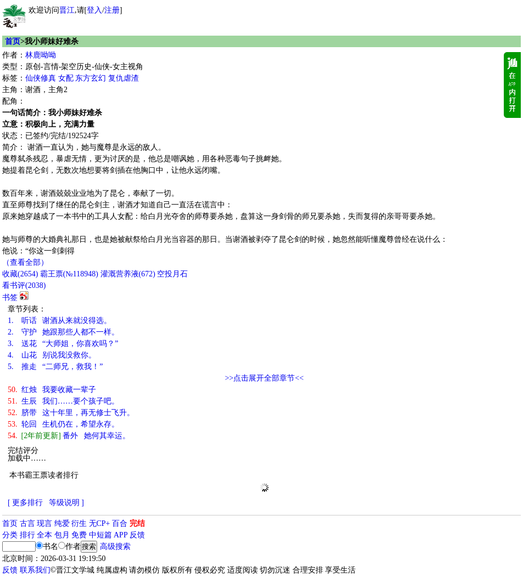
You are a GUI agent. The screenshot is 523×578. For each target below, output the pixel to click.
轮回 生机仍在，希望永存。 (63, 424)
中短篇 (100, 535)
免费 (79, 535)
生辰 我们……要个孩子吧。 (63, 401)
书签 (10, 297)
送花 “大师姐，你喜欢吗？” (63, 343)
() (20, 274)
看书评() (24, 285)
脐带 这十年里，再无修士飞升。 (71, 413)
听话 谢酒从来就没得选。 (59, 320)
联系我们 (35, 570)
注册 (112, 10)
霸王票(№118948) (69, 274)
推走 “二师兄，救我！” (55, 366)
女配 (66, 78)
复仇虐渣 (123, 78)
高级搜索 (115, 546)
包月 (62, 535)
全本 (44, 535)
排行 (27, 535)
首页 (12, 41)
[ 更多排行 (25, 502)
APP (121, 535)
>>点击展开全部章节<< (264, 378)
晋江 (67, 10)
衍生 (79, 523)
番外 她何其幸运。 (69, 436)
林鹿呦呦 (40, 55)
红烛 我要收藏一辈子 (52, 390)
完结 (137, 523)
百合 (119, 523)
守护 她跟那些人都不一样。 (63, 332)
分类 (10, 535)
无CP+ (99, 523)
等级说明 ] (66, 502)
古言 (27, 523)
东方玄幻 (90, 78)
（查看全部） (25, 262)
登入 (94, 10)
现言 (44, 523)
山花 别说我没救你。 (52, 355)
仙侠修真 (40, 78)
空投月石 (172, 274)
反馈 (137, 535)
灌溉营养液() (127, 274)
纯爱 (62, 523)
